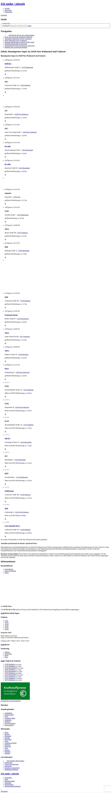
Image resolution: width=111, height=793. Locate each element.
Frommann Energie (11, 315)
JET (6, 110)
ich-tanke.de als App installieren (11, 701)
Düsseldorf (8, 739)
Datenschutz (8, 12)
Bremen (7, 734)
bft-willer (8, 146)
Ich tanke (13, 3)
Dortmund (8, 736)
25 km (7, 627)
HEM (6, 473)
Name (6, 655)
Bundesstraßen (9, 715)
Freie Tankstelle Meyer (12, 526)
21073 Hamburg (13, 680)
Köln (6, 748)
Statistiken (16, 44)
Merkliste (8, 722)
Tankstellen (18, 39)
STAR (7, 211)
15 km (7, 624)
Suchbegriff (6, 26)
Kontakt (7, 8)
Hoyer (7, 368)
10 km (7, 622)
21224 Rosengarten (23, 319)
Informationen (20, 45)
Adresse (7, 652)
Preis (6, 657)
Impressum (8, 10)
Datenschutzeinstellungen (12, 786)
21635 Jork (16, 197)
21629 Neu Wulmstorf (21, 114)
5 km (6, 620)
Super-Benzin (9, 569)
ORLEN (7, 438)
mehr (3, 613)
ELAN (7, 421)
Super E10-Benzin (10, 571)
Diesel (7, 572)
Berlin (7, 732)
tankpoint (8, 193)
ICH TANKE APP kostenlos (15, 761)
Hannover (8, 746)
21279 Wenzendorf (14, 675)
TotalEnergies (9, 491)
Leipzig (7, 750)
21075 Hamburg (25, 336)
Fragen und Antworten (12, 764)
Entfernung (8, 654)
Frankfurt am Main (10, 743)
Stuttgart (7, 753)
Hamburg (7, 745)
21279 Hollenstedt (27, 67)
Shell (6, 247)
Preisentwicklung (10, 723)
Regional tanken (19, 42)
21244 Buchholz (23, 354)
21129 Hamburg (13, 678)
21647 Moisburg (13, 669)
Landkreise (8, 720)
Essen (6, 741)
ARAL (7, 229)
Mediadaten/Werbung (11, 769)
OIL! (6, 81)
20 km (7, 626)
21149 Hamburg (25, 85)
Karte (16, 40)
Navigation (4, 791)
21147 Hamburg (28, 390)
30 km (7, 629)
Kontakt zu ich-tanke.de (12, 768)
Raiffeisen (8, 64)
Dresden (7, 738)
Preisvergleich (9, 725)
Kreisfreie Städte (10, 718)
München (7, 751)
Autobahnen (8, 713)
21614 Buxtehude (27, 150)
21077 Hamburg (23, 233)
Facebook (4, 15)
